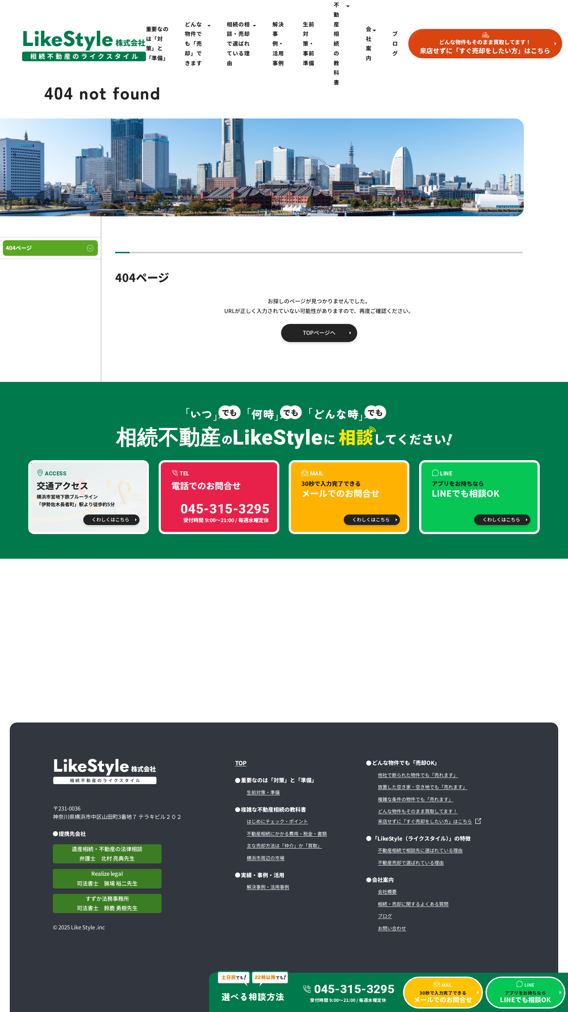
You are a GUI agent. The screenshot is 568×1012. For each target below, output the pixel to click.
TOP (241, 762)
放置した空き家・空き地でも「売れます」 (422, 786)
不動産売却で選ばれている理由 (411, 862)
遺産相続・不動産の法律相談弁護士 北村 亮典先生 (107, 853)
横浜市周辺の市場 (265, 857)
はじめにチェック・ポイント (277, 821)
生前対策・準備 (263, 792)
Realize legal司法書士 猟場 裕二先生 (107, 878)
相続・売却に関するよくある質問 (413, 903)
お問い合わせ (392, 928)
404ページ (19, 247)
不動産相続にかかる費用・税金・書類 (287, 833)
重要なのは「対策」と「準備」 (157, 43)
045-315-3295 (354, 989)
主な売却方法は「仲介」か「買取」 (284, 845)
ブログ (395, 43)
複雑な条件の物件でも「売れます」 (415, 799)
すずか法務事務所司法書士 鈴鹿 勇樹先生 (107, 903)
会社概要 (387, 891)
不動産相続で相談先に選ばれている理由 (420, 850)
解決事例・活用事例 (278, 43)
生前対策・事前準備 (308, 43)
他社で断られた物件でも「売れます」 (418, 774)
